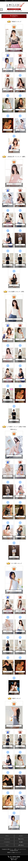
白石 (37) (20, 244)
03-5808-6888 (14, 857)
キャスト (21, 835)
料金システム (21, 838)
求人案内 (21, 842)
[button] (1, 9)
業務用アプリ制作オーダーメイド (14, 852)
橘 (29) (20, 129)
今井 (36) (20, 651)
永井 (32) (7, 224)
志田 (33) (14, 420)
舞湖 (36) (20, 224)
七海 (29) (7, 516)
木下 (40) (20, 536)
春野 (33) (20, 496)
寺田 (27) (7, 399)
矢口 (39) (7, 69)
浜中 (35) (20, 109)
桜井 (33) (7, 496)
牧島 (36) (7, 806)
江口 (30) (7, 244)
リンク (7, 845)
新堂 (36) (14, 725)
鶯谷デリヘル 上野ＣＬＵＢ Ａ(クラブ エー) (17, 849)
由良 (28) (20, 89)
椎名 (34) (14, 285)
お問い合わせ (21, 845)
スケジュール (7, 838)
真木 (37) (7, 536)
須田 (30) (20, 359)
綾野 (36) (7, 89)
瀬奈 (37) (20, 516)
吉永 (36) (7, 129)
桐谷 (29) (20, 69)
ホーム (7, 835)
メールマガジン (7, 842)
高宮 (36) (7, 671)
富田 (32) (7, 651)
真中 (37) (7, 631)
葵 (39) (8, 109)
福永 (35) (7, 339)
